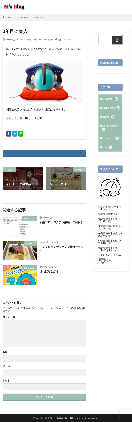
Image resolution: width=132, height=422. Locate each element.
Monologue (22, 17)
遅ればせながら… (50, 271)
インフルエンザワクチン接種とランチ (62, 249)
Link (107, 148)
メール (6, 366)
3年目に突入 (38, 17)
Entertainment (110, 128)
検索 (117, 40)
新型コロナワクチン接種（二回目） (62, 222)
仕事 (60, 39)
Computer (111, 139)
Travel (109, 117)
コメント (9, 317)
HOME (9, 17)
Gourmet (31, 243)
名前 (5, 352)
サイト (6, 380)
